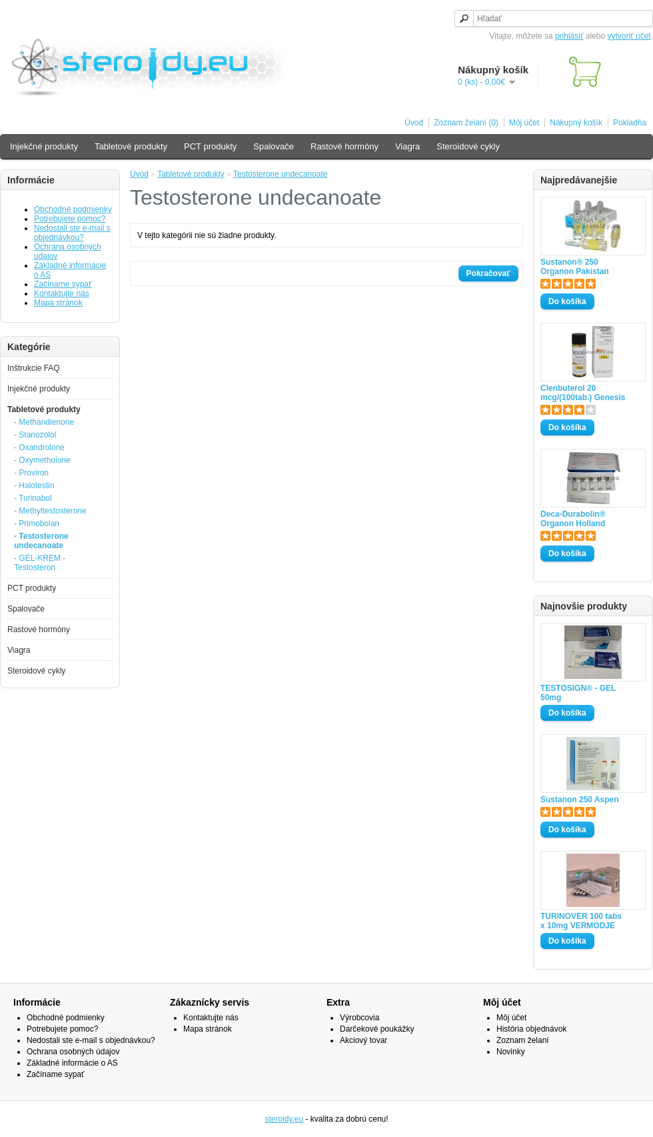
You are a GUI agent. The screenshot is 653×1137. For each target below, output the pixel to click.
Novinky (510, 1051)
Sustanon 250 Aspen (579, 799)
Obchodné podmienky (73, 209)
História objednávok (531, 1029)
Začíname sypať (63, 284)
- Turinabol (33, 498)
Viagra (407, 146)
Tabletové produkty (131, 146)
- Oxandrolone (39, 447)
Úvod (413, 122)
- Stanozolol (35, 434)
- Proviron (31, 472)
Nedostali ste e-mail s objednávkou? (72, 232)
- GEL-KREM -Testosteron (39, 562)
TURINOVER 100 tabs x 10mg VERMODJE (581, 921)
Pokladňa (629, 122)
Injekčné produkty (44, 146)
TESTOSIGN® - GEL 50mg (578, 693)
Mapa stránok (58, 302)
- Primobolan (36, 523)
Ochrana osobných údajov (73, 1051)
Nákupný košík (576, 122)
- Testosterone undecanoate (41, 540)
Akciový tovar (363, 1040)
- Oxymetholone (42, 460)
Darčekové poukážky (377, 1029)
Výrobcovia (359, 1017)
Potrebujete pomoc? (69, 218)
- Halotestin (34, 485)
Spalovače (273, 146)
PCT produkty (210, 146)
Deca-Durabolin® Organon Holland (573, 518)
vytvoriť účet (628, 36)
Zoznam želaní (522, 1040)
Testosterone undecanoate (280, 174)
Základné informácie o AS (72, 1063)
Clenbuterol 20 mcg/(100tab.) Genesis (582, 392)
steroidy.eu (284, 1119)
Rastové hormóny (344, 146)
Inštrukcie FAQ (33, 368)
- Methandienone (44, 422)
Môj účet (524, 122)
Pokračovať (488, 273)
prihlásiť (569, 36)
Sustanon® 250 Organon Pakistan (574, 266)
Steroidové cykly (468, 146)
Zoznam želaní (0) (466, 122)
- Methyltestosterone (50, 510)
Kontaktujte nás (61, 293)
